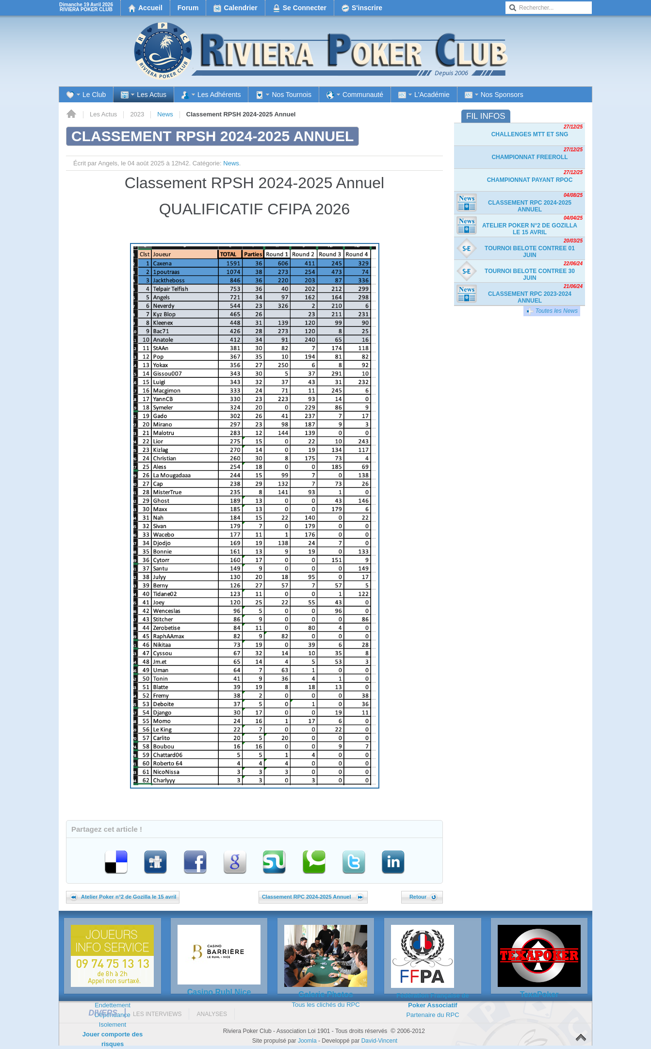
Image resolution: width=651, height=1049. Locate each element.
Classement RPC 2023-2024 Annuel (529, 297)
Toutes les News (552, 311)
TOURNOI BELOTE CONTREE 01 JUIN (530, 251)
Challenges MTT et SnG (530, 134)
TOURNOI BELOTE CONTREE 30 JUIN (530, 274)
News (165, 114)
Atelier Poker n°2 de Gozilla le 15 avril (123, 897)
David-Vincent (379, 1040)
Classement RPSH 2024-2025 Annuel (212, 136)
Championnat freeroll (529, 157)
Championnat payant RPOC (530, 180)
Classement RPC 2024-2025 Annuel (313, 897)
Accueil (71, 114)
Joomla (307, 1040)
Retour (423, 897)
